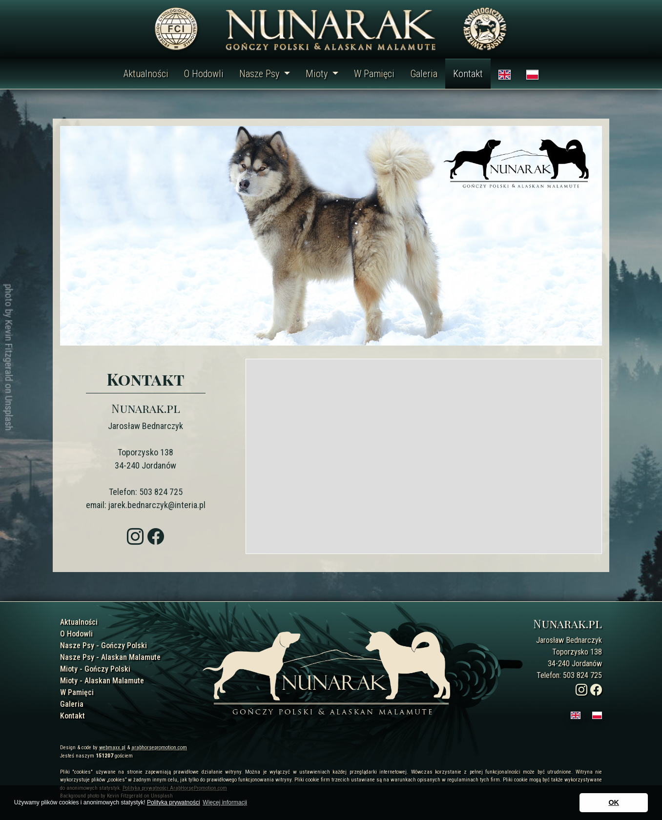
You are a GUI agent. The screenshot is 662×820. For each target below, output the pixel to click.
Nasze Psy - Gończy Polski (103, 645)
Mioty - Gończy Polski (95, 669)
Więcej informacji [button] (225, 802)
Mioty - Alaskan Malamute (102, 680)
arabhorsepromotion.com (159, 747)
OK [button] (613, 802)
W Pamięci (374, 74)
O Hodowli (204, 74)
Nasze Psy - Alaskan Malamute (110, 657)
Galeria (423, 74)
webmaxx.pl (112, 747)
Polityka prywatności (173, 802)
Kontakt (468, 74)
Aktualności (146, 74)
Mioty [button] (318, 74)
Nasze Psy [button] (260, 74)
